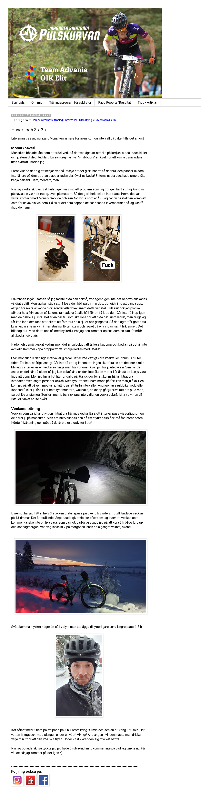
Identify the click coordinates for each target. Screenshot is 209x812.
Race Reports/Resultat (114, 102)
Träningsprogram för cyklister (70, 102)
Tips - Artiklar (147, 102)
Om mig (36, 102)
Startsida (18, 102)
